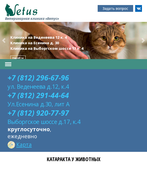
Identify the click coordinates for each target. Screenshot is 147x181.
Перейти (18, 58)
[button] (3, 40)
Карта (20, 144)
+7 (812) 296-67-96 (38, 77)
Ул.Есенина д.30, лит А (38, 104)
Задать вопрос (115, 8)
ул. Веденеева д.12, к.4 (38, 86)
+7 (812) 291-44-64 (38, 95)
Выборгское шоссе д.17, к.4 (44, 122)
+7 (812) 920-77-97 (38, 113)
